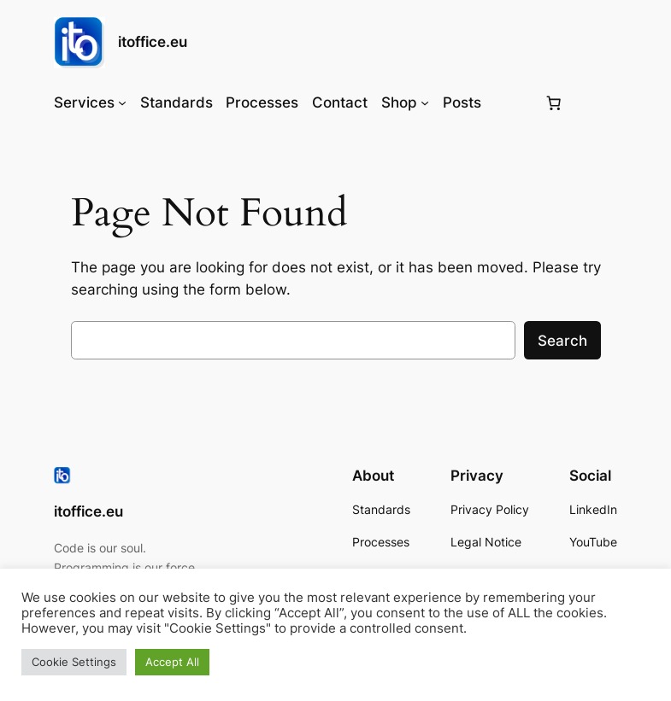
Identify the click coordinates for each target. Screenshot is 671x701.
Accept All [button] (172, 662)
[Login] (511, 103)
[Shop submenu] (425, 102)
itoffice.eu (152, 41)
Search (562, 340)
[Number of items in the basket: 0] (553, 102)
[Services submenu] (122, 102)
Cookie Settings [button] (74, 662)
